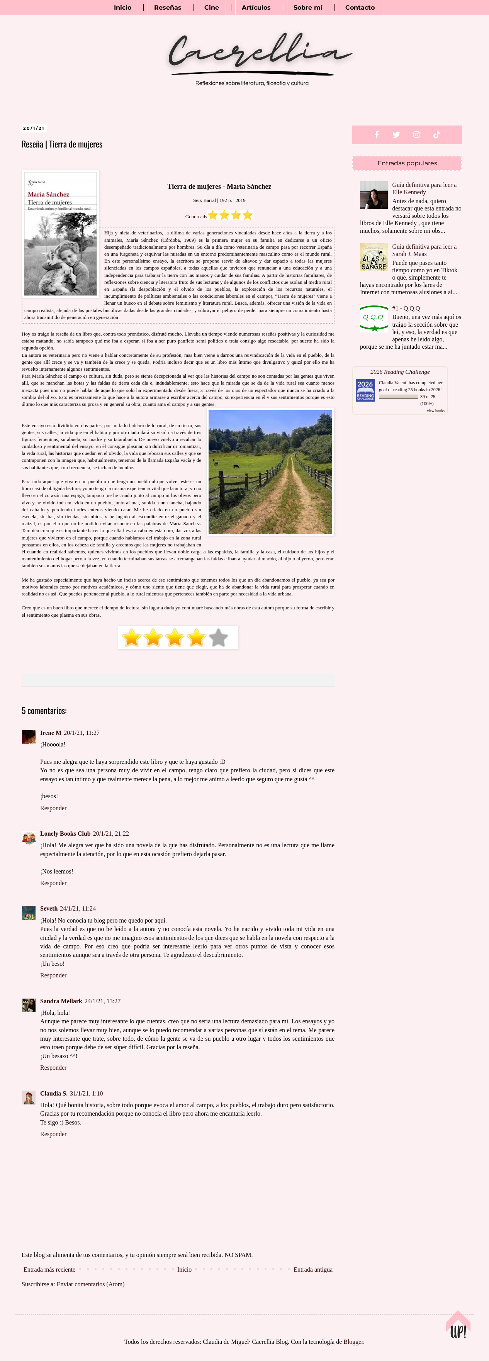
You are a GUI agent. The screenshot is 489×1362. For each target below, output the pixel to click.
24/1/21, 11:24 (78, 908)
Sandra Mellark (61, 1001)
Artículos (256, 7)
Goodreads (196, 216)
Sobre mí (308, 7)
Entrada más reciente (49, 1269)
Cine (211, 7)
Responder (53, 808)
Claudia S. (54, 1093)
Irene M (50, 732)
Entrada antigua (313, 1269)
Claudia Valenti (393, 382)
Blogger (353, 1341)
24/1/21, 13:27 (103, 1001)
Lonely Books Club (65, 833)
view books (436, 411)
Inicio (122, 7)
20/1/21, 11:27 (82, 732)
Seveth (49, 908)
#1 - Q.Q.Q (406, 308)
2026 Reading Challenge (400, 371)
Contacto (360, 7)
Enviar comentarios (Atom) (91, 1284)
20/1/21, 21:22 (111, 833)
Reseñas (168, 7)
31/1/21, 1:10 (86, 1093)
